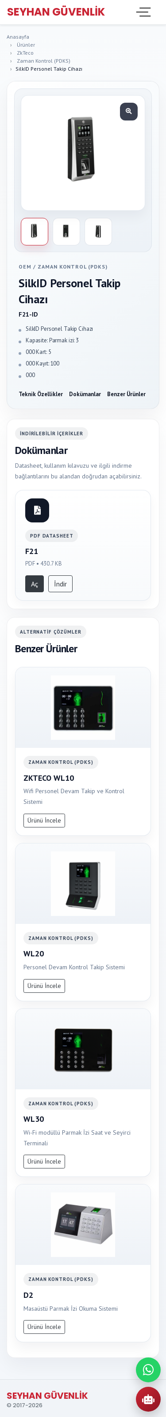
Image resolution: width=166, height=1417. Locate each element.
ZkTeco (25, 52)
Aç (34, 583)
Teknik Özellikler (41, 394)
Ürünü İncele (44, 820)
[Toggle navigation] (142, 12)
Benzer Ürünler (126, 394)
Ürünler (26, 44)
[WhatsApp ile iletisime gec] (148, 1369)
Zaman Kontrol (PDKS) (43, 60)
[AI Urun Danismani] (148, 1399)
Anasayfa (18, 36)
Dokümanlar (85, 394)
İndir (60, 583)
